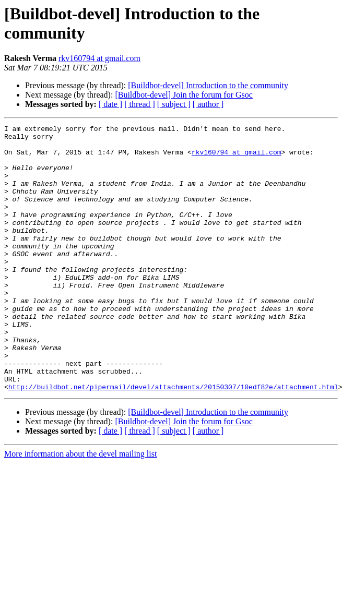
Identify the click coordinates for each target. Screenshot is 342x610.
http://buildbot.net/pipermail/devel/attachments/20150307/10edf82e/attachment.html (173, 440)
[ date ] (110, 104)
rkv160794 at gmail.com (99, 58)
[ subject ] (174, 104)
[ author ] (208, 104)
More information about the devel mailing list (80, 507)
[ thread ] (139, 104)
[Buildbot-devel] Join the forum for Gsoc (184, 94)
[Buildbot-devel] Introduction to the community (208, 85)
